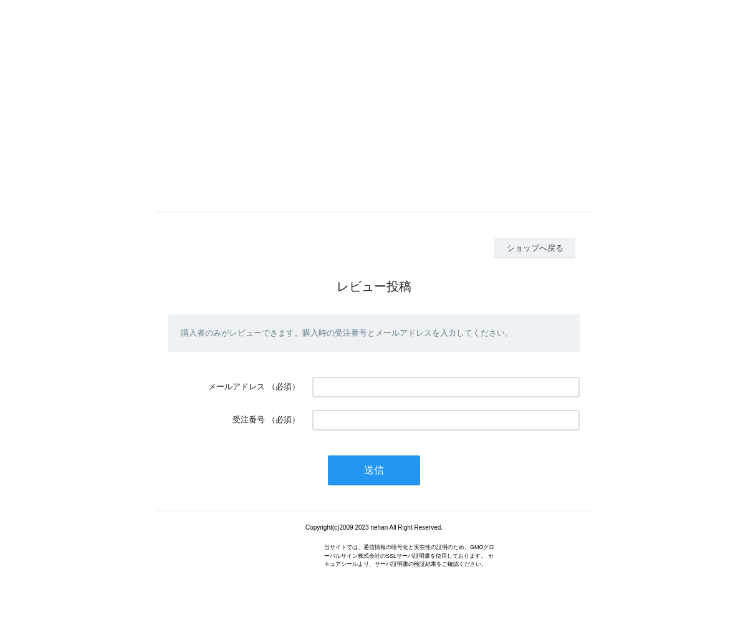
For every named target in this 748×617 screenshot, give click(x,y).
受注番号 (249, 419)
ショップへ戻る (535, 248)
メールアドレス (236, 386)
